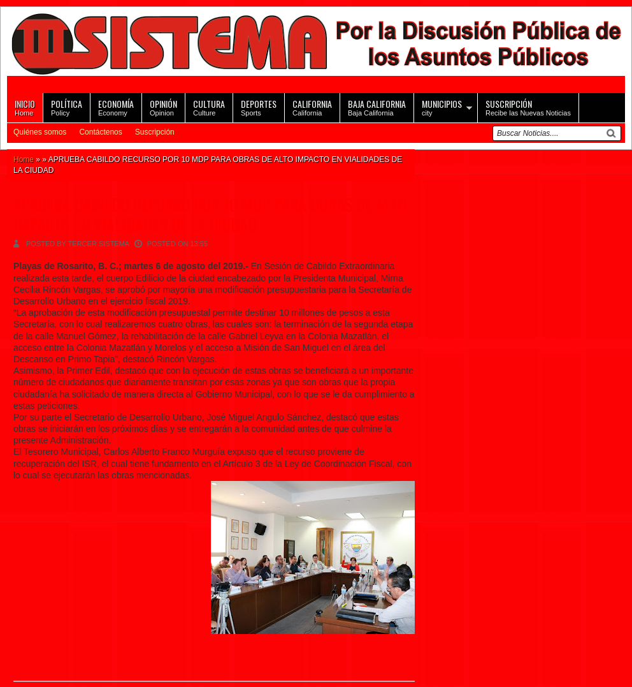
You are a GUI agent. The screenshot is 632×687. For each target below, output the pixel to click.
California (312, 107)
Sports (258, 107)
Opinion (163, 107)
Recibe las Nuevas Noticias (528, 107)
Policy (66, 107)
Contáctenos (100, 132)
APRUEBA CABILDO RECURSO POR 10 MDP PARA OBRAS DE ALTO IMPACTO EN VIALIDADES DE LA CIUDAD (209, 214)
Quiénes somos (39, 132)
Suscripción (155, 132)
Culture (209, 107)
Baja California (377, 107)
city (442, 107)
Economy (116, 107)
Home (25, 107)
